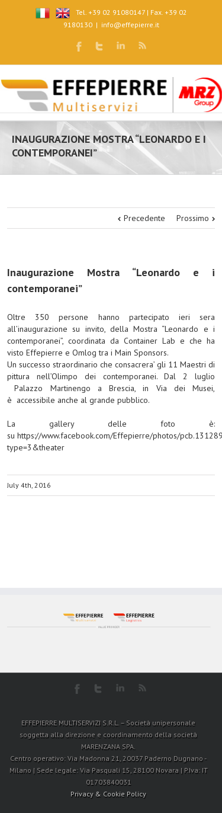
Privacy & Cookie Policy (108, 793)
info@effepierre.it (130, 24)
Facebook (79, 46)
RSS (142, 45)
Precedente (144, 218)
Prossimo (192, 218)
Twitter (99, 46)
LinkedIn (121, 45)
